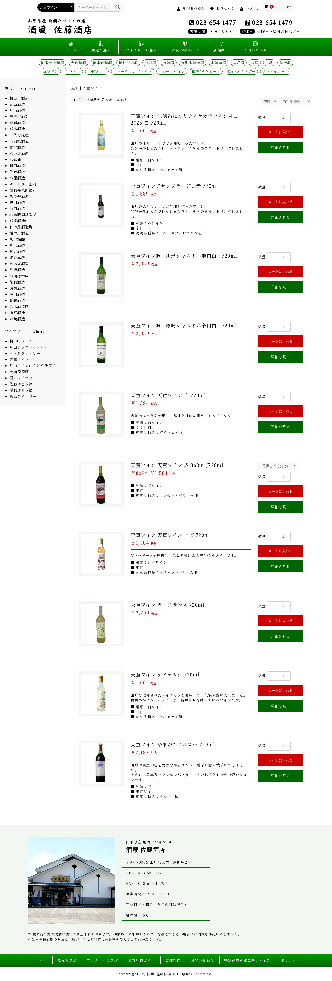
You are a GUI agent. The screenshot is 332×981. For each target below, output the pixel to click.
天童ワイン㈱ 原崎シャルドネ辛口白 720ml (184, 325)
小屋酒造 (17, 177)
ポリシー (288, 960)
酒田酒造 (17, 208)
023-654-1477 (216, 22)
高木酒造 (17, 128)
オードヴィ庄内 (23, 183)
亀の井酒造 (19, 196)
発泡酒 (285, 62)
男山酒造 (17, 104)
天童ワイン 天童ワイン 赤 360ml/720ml (177, 465)
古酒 (255, 62)
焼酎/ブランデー (241, 71)
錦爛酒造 (17, 288)
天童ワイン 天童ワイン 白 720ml (168, 395)
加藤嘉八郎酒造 (23, 190)
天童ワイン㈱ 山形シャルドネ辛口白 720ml (184, 255)
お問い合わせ (255, 49)
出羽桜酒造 (19, 140)
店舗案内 (221, 49)
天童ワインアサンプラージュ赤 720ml (174, 185)
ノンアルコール (275, 71)
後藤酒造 (17, 282)
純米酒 (150, 62)
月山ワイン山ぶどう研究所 (32, 365)
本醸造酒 (218, 62)
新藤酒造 (17, 300)
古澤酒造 (17, 147)
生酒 (269, 62)
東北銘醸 (17, 239)
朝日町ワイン (21, 340)
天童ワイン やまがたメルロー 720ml (173, 744)
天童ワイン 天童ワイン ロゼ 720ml (171, 534)
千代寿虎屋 (19, 134)
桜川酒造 (17, 294)
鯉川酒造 (17, 202)
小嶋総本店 (19, 275)
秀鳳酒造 (17, 122)
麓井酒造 (17, 251)
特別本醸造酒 (192, 62)
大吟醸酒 (78, 62)
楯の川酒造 (19, 232)
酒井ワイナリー (23, 377)
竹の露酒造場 (21, 226)
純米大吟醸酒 (52, 62)
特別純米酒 (128, 62)
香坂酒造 (17, 269)
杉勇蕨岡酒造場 (23, 214)
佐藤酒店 (17, 171)
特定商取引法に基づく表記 (247, 960)
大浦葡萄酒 (19, 371)
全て (75, 87)
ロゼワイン (97, 71)
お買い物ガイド (185, 49)
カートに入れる (280, 131)
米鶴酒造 (17, 318)
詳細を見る (280, 147)
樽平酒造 (17, 312)
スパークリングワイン (132, 71)
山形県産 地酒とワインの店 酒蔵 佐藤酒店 (60, 26)
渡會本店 (17, 257)
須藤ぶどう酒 (21, 390)
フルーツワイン (171, 71)
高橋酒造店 (19, 220)
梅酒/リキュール (206, 71)
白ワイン (73, 71)
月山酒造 (17, 110)
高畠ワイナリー (23, 396)
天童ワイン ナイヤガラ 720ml (165, 674)
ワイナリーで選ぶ (141, 49)
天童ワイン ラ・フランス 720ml (167, 604)
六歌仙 (15, 159)
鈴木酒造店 (19, 306)
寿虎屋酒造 (19, 116)
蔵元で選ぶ (101, 49)
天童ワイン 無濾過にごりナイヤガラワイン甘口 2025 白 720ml (184, 119)
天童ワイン (19, 359)
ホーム (71, 49)
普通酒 (239, 62)
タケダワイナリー (24, 353)
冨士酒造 (17, 245)
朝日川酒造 (19, 98)
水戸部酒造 (19, 153)
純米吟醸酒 (102, 62)
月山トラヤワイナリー (28, 347)
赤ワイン (51, 71)
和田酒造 (17, 165)
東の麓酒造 (19, 263)
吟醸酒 (168, 62)
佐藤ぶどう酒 (21, 383)
